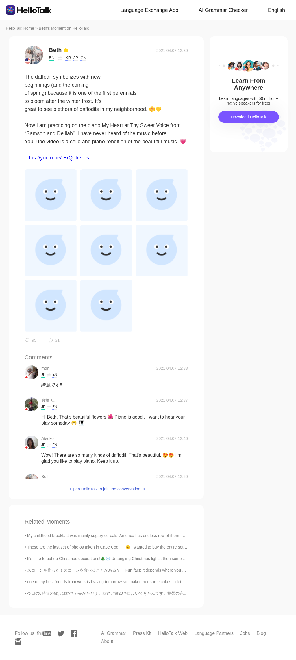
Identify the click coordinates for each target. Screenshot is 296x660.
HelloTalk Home (20, 28)
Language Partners (214, 633)
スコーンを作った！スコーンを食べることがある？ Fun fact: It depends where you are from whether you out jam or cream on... (144, 570)
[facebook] (74, 633)
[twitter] (60, 634)
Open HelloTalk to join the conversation (105, 489)
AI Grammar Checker (223, 10)
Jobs (245, 633)
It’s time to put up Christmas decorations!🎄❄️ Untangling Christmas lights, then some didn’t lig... (114, 558)
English (276, 10)
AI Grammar (113, 633)
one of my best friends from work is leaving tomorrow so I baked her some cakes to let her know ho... (117, 581)
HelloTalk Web (173, 633)
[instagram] (18, 641)
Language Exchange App (149, 10)
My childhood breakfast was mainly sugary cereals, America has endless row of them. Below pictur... (117, 535)
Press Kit (142, 633)
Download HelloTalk (248, 117)
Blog (261, 633)
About (107, 641)
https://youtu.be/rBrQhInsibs (57, 158)
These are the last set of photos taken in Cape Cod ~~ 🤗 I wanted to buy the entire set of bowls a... (116, 547)
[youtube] (44, 633)
